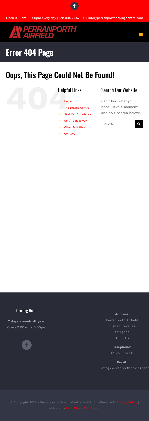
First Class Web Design (83, 408)
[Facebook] (27, 345)
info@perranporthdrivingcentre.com (115, 18)
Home (68, 101)
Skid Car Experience (77, 114)
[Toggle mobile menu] (141, 34)
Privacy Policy (127, 402)
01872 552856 (75, 18)
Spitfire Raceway (75, 120)
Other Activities (74, 127)
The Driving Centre (76, 107)
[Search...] (118, 124)
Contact (69, 133)
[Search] (139, 124)
